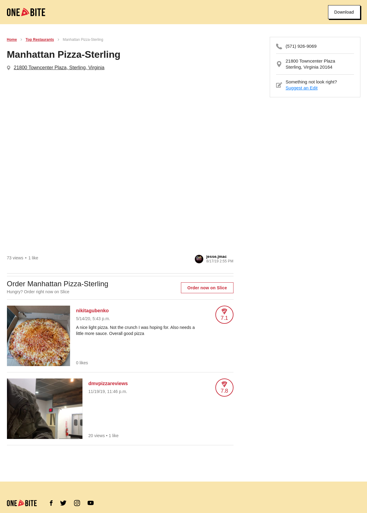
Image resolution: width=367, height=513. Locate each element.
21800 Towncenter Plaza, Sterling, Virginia (59, 67)
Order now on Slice (207, 287)
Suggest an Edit (302, 87)
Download (344, 12)
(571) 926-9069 (301, 46)
